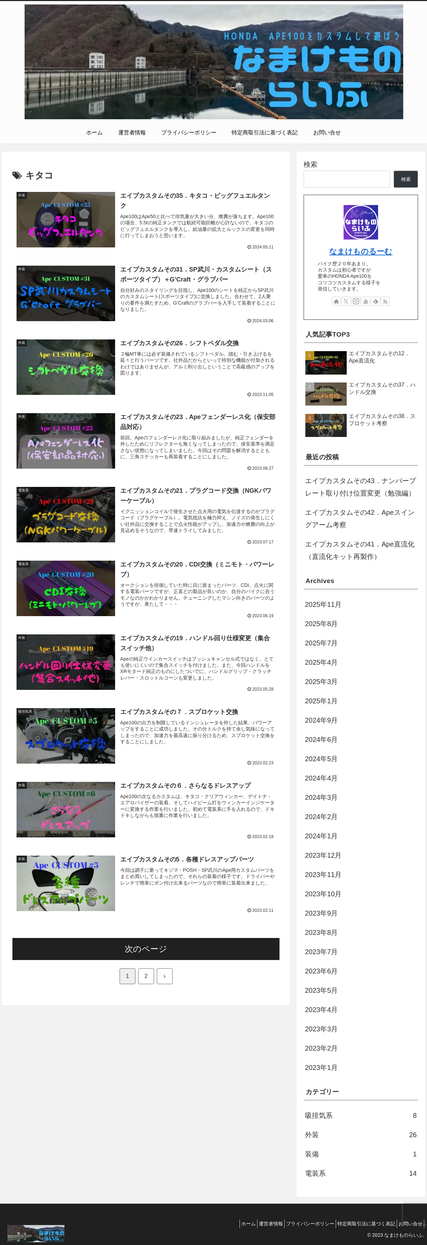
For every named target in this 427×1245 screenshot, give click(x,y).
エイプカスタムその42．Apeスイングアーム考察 (360, 519)
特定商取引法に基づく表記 (360, 1223)
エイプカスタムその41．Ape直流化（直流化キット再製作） (360, 550)
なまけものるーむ (360, 251)
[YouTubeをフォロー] (365, 301)
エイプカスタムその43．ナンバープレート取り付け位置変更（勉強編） (360, 487)
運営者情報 (256, 1223)
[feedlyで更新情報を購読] (375, 301)
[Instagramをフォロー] (356, 301)
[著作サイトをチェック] (336, 301)
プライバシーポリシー (300, 1223)
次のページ (146, 966)
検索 (310, 164)
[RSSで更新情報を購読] (385, 301)
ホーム (230, 1223)
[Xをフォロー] (346, 301)
